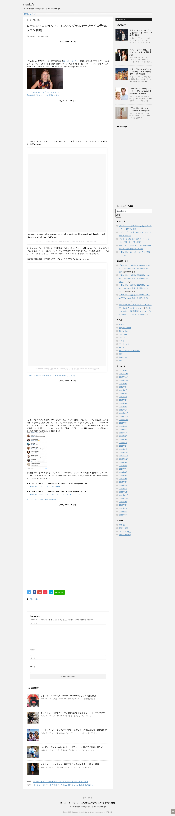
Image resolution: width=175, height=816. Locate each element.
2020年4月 (123, 370)
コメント (33, 623)
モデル (121, 347)
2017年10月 (123, 459)
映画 (121, 354)
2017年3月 (123, 482)
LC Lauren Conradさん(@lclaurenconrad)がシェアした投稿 (56, 369)
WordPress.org (125, 535)
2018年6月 (123, 433)
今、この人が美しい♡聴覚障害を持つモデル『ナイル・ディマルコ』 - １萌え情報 (135, 311)
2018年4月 (123, 439)
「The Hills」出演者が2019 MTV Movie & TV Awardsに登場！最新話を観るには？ (134, 268)
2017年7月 (123, 469)
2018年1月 (123, 449)
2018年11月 (123, 416)
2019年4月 (123, 400)
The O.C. (122, 337)
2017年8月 (123, 466)
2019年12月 (123, 374)
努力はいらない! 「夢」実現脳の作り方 (42, 499)
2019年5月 (123, 397)
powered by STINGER (104, 812)
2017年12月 (123, 452)
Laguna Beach (125, 328)
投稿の (123, 528)
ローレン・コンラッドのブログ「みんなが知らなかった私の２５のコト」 (63, 785)
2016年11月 (123, 495)
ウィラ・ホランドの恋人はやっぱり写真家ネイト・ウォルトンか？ (60, 782)
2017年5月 (123, 475)
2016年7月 (123, 508)
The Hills (34, 599)
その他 (121, 341)
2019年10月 (123, 380)
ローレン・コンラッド (71, 61)
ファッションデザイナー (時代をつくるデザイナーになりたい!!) (51, 375)
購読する (121, 19)
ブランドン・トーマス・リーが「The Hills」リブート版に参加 (68, 695)
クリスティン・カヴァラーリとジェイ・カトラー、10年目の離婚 (140, 32)
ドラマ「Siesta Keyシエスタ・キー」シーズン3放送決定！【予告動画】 (140, 71)
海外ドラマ (123, 357)
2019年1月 (123, 410)
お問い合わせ (30, 14)
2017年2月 (123, 485)
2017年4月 (123, 479)
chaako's (28, 4)
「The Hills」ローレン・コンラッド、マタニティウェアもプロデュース (54, 494)
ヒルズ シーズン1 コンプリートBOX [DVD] (43, 92)
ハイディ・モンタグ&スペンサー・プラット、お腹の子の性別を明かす (72, 747)
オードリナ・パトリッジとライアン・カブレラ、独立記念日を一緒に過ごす (74, 730)
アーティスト (124, 344)
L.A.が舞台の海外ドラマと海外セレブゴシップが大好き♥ (87, 807)
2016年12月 (123, 492)
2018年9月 (123, 423)
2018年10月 (123, 420)
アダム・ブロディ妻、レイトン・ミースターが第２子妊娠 (140, 52)
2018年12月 (123, 413)
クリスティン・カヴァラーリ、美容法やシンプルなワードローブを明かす (73, 713)
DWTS (121, 324)
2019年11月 (123, 377)
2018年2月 (123, 446)
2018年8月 (123, 426)
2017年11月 (123, 456)
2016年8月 (123, 505)
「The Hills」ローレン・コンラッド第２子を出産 (139, 109)
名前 (32, 650)
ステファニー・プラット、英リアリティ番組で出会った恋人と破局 (70, 764)
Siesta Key (123, 331)
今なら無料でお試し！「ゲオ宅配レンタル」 (44, 95)
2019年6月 (123, 393)
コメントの (125, 531)
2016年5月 (123, 515)
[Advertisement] (71, 48)
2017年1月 (123, 489)
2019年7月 (123, 390)
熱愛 (121, 360)
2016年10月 (123, 498)
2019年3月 (123, 403)
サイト (32, 667)
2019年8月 (123, 387)
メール (33, 658)
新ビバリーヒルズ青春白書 (129, 351)
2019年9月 (123, 384)
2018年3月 (123, 443)
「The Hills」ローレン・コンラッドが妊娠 (43, 486)
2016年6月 (123, 512)
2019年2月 (123, 407)
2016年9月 (123, 502)
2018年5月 (123, 436)
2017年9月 (123, 462)
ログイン (122, 525)
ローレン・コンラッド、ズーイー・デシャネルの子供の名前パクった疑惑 (140, 91)
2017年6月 (123, 472)
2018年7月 (123, 429)
